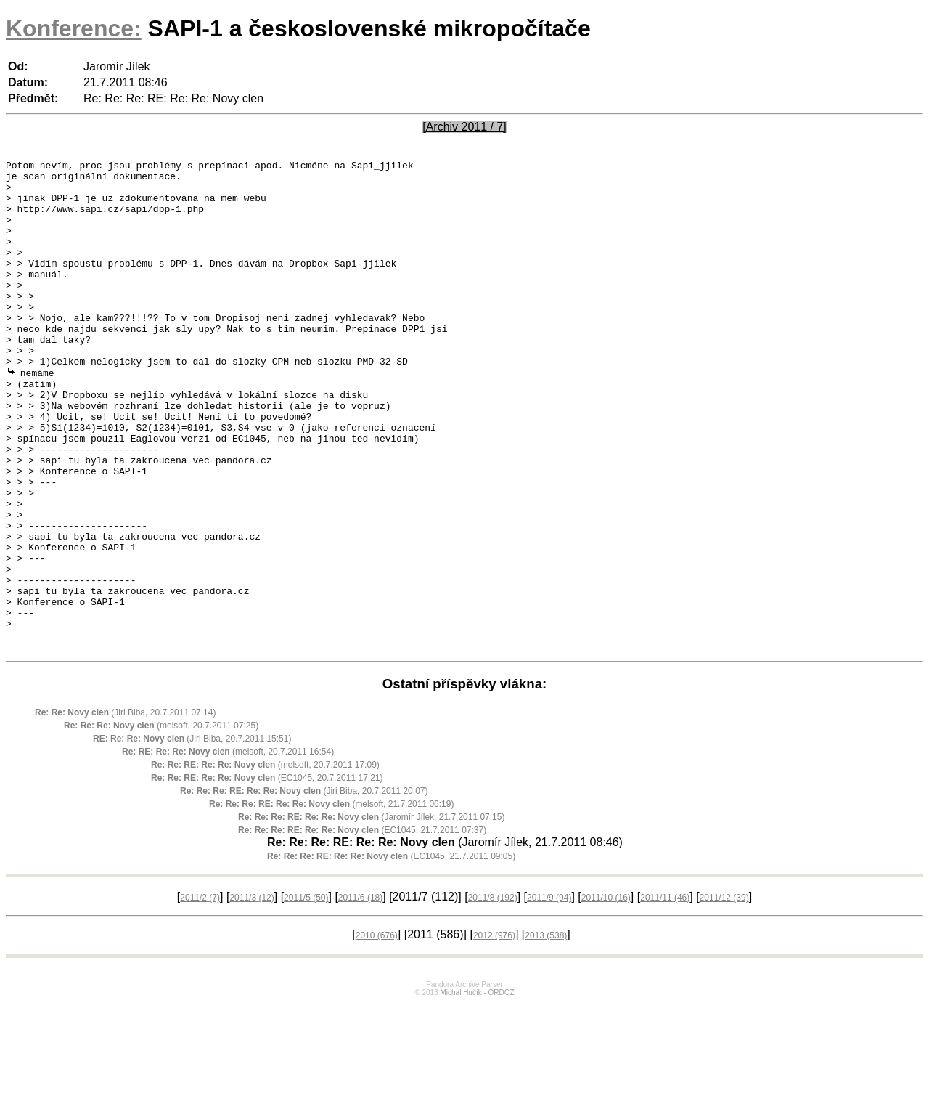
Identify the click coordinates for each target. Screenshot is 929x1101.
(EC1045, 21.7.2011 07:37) (362, 927)
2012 (494, 1033)
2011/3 (251, 995)
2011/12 (724, 995)
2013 (546, 1033)
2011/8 (492, 995)
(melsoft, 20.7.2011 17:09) (265, 862)
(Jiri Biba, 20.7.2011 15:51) (192, 836)
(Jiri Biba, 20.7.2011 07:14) (125, 810)
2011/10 (606, 995)
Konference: (74, 28)
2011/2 (200, 995)
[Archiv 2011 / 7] (464, 127)
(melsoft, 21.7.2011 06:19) (331, 901)
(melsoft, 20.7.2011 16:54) (228, 849)
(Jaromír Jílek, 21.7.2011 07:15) (371, 914)
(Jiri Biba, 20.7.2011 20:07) (303, 888)
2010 (377, 1033)
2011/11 (664, 995)
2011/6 (360, 995)
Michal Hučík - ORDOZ (477, 1090)
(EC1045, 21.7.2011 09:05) (391, 953)
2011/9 (549, 995)
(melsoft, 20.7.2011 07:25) (161, 823)
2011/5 (306, 995)
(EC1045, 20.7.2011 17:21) (266, 875)
